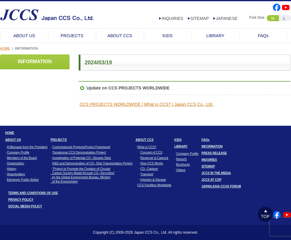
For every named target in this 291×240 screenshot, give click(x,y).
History (11, 168)
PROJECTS (71, 35)
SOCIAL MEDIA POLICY (25, 206)
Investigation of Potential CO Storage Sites (81, 158)
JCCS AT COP (211, 179)
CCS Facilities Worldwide (154, 185)
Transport (146, 174)
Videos (180, 170)
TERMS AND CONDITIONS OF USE (33, 193)
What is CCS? (146, 147)
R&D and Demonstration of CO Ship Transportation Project (92, 163)
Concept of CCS (151, 152)
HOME (5, 48)
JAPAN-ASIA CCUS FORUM (221, 186)
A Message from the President (27, 147)
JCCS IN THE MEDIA (216, 173)
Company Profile (18, 152)
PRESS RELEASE (214, 153)
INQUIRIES (172, 18)
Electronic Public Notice (23, 179)
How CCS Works (151, 163)
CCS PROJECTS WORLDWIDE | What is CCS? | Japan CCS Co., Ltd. (146, 104)
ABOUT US (24, 35)
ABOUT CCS (119, 35)
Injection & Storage (153, 179)
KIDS (168, 35)
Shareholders (16, 174)
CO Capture (149, 168)
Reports (181, 159)
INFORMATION (35, 61)
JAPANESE (226, 18)
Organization (15, 163)
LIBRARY (215, 35)
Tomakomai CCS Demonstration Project (79, 152)
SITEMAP (199, 18)
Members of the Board (22, 158)
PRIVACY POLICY (21, 199)
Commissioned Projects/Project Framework (81, 147)
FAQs (263, 35)
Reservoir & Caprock (154, 158)
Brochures (183, 164)
